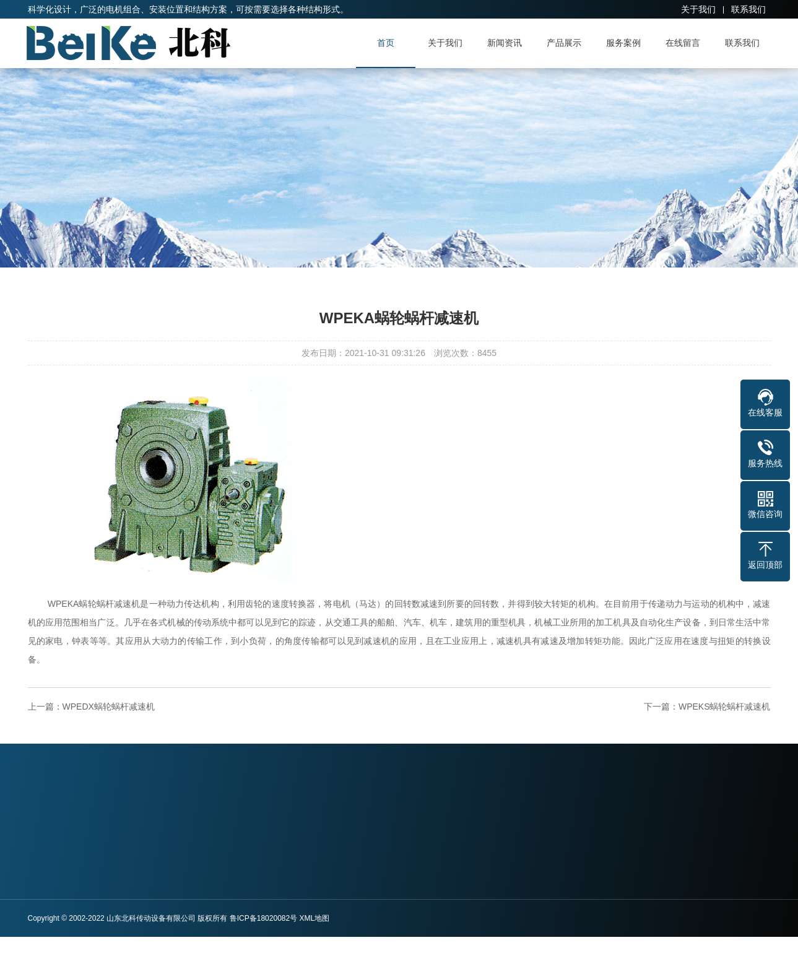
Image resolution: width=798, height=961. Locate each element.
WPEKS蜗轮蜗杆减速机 (725, 706)
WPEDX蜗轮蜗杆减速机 (109, 706)
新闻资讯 (508, 43)
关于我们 (698, 9)
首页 (389, 43)
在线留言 (686, 43)
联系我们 (748, 9)
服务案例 (627, 43)
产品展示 (567, 43)
